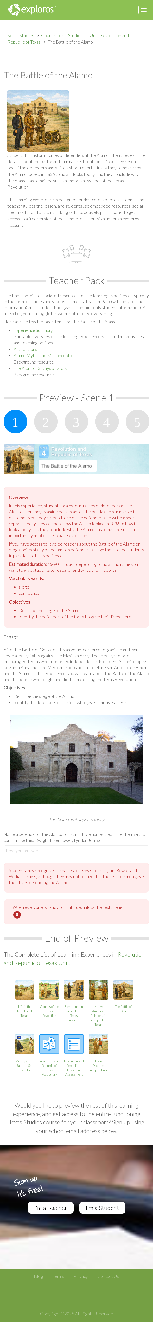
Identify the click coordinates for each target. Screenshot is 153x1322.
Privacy (81, 1276)
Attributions (25, 349)
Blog (38, 1276)
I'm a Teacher (50, 1207)
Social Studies (21, 35)
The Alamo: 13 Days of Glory (40, 368)
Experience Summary (33, 330)
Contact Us (108, 1276)
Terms (58, 1276)
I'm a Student (102, 1207)
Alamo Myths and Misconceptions (46, 355)
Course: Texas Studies (62, 35)
